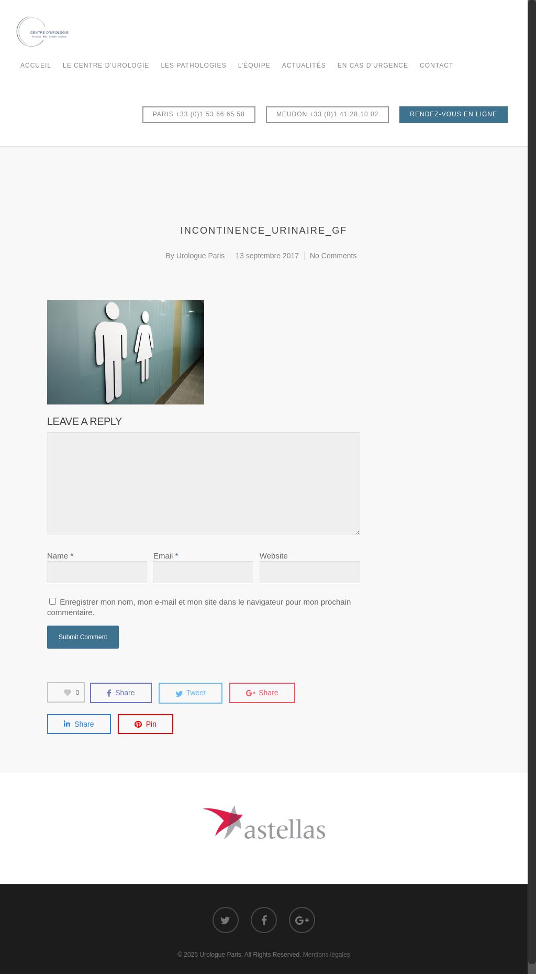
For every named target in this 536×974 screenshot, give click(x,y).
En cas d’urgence (373, 65)
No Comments (333, 255)
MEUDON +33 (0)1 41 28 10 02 (327, 114)
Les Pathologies (193, 65)
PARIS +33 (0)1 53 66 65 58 (199, 114)
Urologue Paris (200, 255)
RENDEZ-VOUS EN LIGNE (453, 114)
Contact (436, 65)
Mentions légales (326, 954)
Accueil (35, 65)
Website (274, 555)
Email (165, 555)
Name (60, 555)
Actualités (304, 65)
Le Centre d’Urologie (106, 65)
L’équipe (254, 65)
